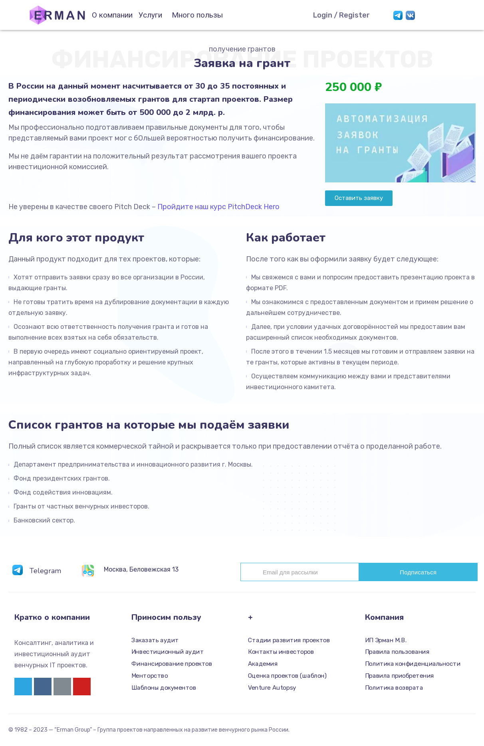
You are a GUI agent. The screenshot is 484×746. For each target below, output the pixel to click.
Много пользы (197, 15)
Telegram (45, 571)
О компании (112, 15)
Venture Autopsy (272, 687)
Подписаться (418, 572)
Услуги (150, 15)
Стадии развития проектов (289, 640)
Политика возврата (394, 687)
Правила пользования (397, 652)
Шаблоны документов (163, 687)
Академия (263, 663)
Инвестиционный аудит (167, 652)
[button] (359, 198)
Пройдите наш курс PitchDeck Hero (218, 206)
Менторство (149, 675)
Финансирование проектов (171, 663)
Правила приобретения (399, 675)
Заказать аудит (155, 640)
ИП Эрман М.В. (386, 640)
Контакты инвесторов (281, 652)
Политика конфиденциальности (412, 663)
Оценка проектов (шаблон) (287, 675)
